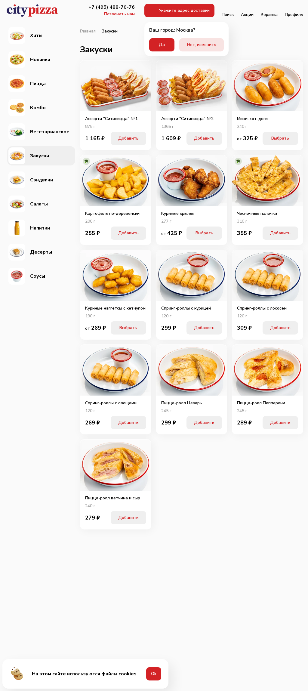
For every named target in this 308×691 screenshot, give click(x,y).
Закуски (28, 155)
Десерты (30, 252)
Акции (247, 10)
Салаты (28, 204)
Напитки (29, 228)
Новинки (29, 59)
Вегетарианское (38, 131)
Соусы (26, 276)
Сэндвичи (30, 179)
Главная (88, 31)
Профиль (294, 10)
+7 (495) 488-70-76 (111, 7)
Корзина (269, 10)
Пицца (27, 83)
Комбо (27, 107)
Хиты (25, 35)
